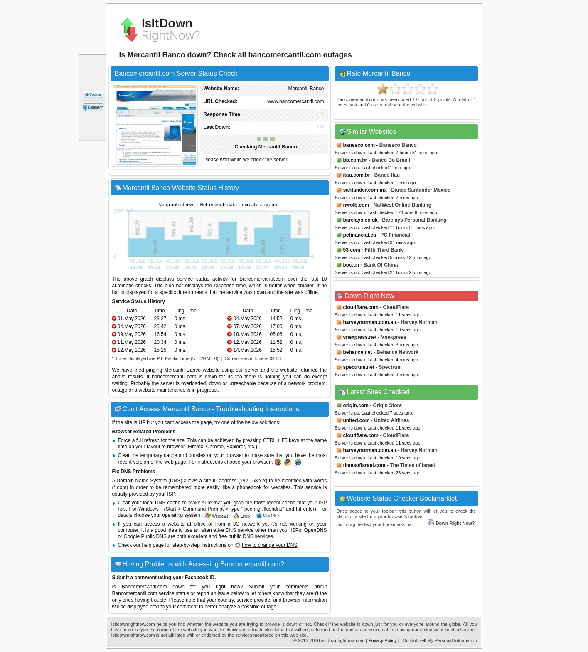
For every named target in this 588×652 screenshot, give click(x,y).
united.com (356, 420)
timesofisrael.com (364, 465)
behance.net (357, 352)
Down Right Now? (451, 523)
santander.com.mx (365, 190)
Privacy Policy (382, 640)
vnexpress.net (360, 337)
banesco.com (359, 145)
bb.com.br (355, 160)
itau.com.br (356, 175)
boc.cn (351, 265)
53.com (351, 250)
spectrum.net (358, 367)
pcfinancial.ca (359, 235)
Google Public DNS (145, 536)
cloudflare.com (361, 307)
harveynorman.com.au (369, 322)
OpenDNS (315, 530)
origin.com (356, 405)
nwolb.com (356, 205)
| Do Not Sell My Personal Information (439, 640)
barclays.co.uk (360, 220)
